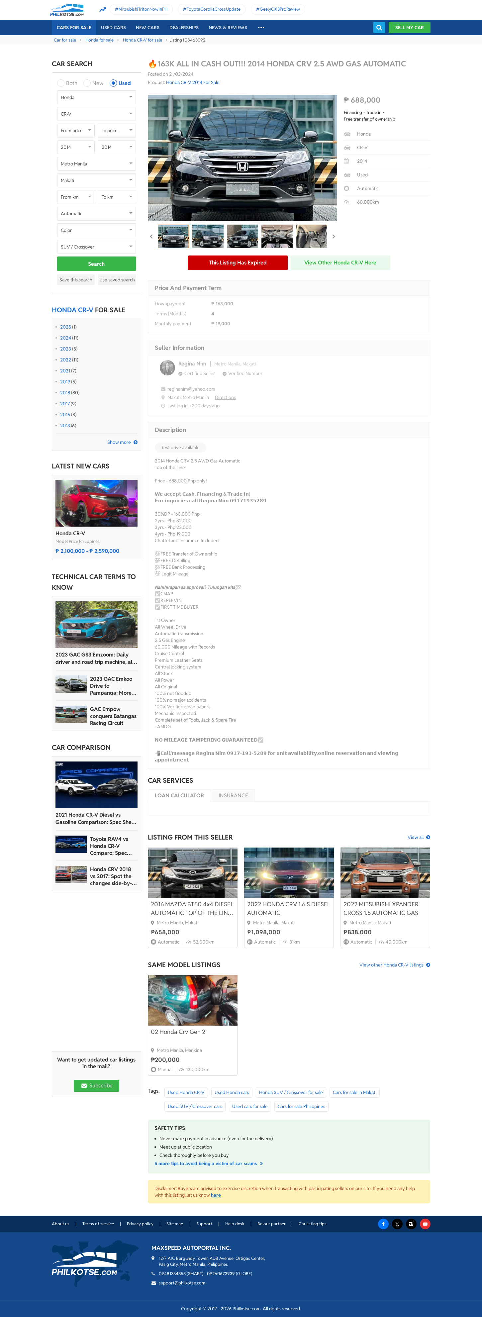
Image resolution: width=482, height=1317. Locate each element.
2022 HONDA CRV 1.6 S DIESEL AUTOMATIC (288, 908)
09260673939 (221, 1273)
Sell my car (409, 28)
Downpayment (170, 304)
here (216, 1195)
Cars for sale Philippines (301, 1106)
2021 (65, 371)
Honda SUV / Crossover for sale (291, 1092)
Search (96, 263)
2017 (65, 404)
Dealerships (184, 28)
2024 (65, 338)
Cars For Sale (74, 28)
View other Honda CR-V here (340, 262)
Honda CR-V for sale (142, 40)
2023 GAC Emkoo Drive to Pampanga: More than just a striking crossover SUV (112, 685)
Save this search (75, 280)
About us (60, 1224)
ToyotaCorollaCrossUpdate (214, 9)
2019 (65, 382)
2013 (65, 426)
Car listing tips (313, 1224)
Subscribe (96, 1085)
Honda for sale (99, 40)
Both (71, 83)
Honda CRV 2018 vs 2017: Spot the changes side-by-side (111, 876)
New (97, 83)
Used (125, 83)
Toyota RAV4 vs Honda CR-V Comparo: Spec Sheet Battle (109, 846)
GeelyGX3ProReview (280, 9)
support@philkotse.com (182, 1283)
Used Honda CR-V (186, 1092)
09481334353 (172, 1273)
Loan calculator (179, 795)
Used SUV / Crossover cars (195, 1106)
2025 (65, 327)
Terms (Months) (170, 314)
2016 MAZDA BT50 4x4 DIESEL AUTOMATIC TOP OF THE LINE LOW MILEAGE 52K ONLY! (192, 908)
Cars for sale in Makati (354, 1092)
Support (204, 1224)
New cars (147, 28)
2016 (65, 415)
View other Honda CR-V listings (391, 965)
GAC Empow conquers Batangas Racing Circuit (113, 716)
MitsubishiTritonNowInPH (143, 9)
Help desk (234, 1224)
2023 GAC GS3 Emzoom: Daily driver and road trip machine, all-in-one (95, 658)
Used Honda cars (232, 1092)
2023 (65, 349)
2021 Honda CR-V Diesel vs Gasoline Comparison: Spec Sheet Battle (96, 818)
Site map (174, 1224)
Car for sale (65, 40)
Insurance (233, 795)
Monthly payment (173, 324)
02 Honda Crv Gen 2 (178, 1032)
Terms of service (98, 1224)
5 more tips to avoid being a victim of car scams (209, 1163)
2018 (65, 393)
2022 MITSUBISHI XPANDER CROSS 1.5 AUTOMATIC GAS (381, 908)
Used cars (113, 28)
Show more (119, 442)
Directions (225, 397)
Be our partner (271, 1224)
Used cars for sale (250, 1106)
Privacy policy (140, 1224)
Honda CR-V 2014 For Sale (193, 82)
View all (416, 837)
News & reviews (228, 28)
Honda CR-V (70, 533)
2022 (65, 360)
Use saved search (117, 280)
